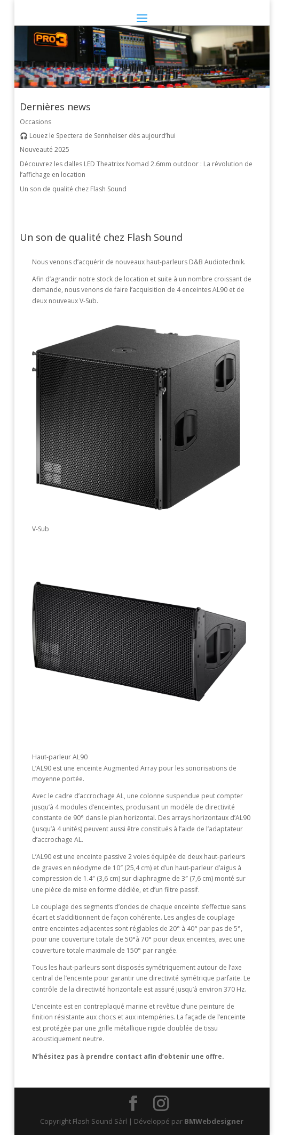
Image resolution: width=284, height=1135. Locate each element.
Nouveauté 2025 (44, 149)
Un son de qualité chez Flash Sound (73, 188)
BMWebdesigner (213, 1121)
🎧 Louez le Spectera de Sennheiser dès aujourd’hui (98, 135)
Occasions (35, 121)
